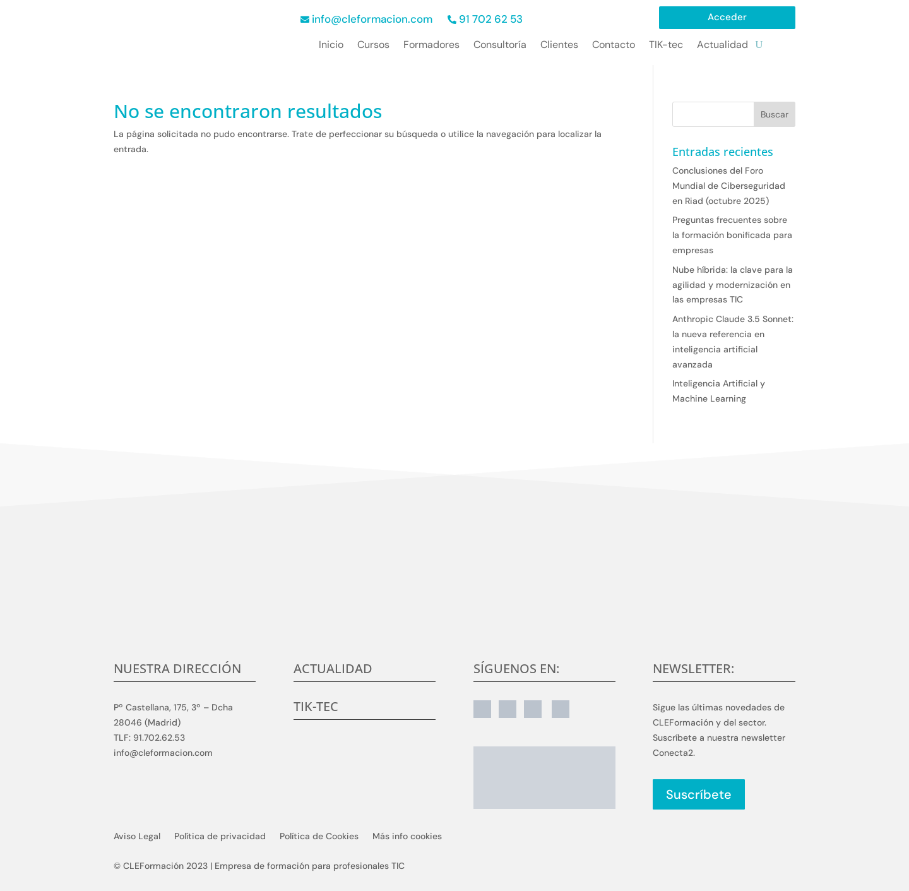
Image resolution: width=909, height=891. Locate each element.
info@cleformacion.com (372, 19)
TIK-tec (666, 45)
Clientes (559, 45)
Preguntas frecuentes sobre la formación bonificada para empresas (732, 235)
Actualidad (722, 45)
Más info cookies (407, 837)
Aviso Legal (137, 837)
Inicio (331, 45)
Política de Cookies (319, 837)
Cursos (373, 45)
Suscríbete (699, 794)
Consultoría (499, 45)
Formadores (431, 45)
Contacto (613, 45)
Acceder (727, 18)
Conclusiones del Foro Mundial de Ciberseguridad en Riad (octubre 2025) (728, 185)
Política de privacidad (220, 837)
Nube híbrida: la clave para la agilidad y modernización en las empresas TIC (732, 285)
